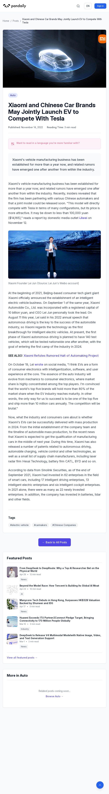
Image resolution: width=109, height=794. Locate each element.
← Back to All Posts (54, 542)
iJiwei (83, 218)
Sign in (100, 6)
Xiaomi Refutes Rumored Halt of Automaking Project (61, 355)
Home (6, 20)
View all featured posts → (22, 657)
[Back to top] (100, 785)
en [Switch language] (88, 6)
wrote (39, 364)
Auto (13, 95)
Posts (16, 20)
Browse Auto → (54, 696)
